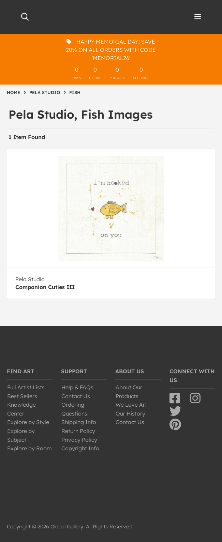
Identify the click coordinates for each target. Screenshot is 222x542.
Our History (130, 413)
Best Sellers (22, 396)
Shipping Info (78, 422)
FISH (74, 92)
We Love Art (131, 404)
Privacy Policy (79, 439)
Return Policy (78, 430)
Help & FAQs (77, 387)
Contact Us (75, 396)
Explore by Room (29, 448)
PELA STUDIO (44, 92)
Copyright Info (80, 448)
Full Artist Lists (26, 387)
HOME (13, 92)
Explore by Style (28, 422)
